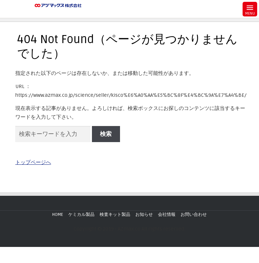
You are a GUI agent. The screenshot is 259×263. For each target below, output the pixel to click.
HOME (57, 214)
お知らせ (144, 214)
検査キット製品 (115, 214)
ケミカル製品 (81, 214)
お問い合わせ (194, 214)
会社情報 (166, 214)
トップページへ (33, 162)
